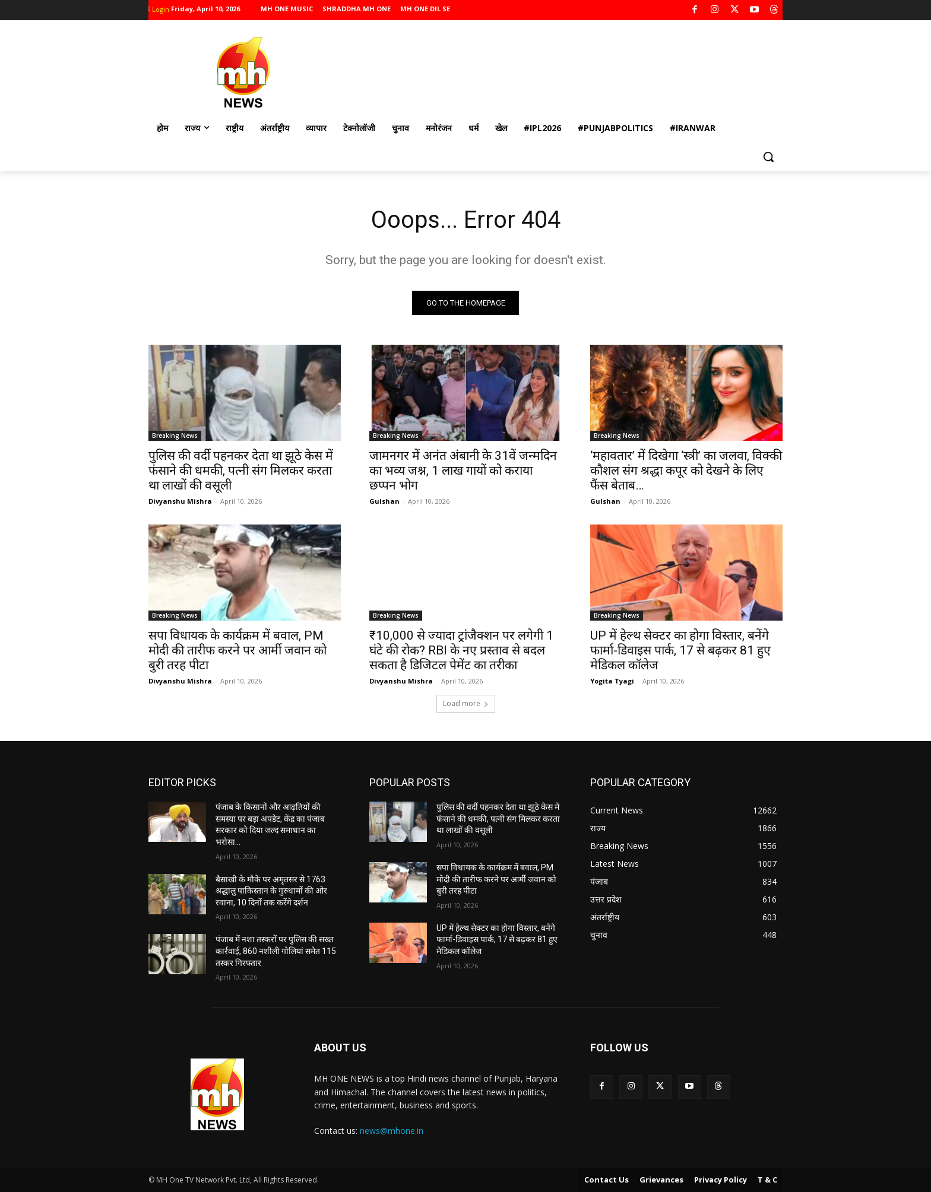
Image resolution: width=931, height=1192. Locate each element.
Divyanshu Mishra (180, 501)
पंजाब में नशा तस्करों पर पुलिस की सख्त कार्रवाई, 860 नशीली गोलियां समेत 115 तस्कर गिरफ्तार (276, 951)
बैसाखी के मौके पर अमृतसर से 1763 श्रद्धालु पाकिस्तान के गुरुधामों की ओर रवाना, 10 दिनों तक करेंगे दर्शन (271, 891)
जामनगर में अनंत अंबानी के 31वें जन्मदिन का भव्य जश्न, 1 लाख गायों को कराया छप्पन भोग (463, 471)
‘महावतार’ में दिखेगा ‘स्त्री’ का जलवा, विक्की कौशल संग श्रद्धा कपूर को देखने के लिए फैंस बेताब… (686, 471)
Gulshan (384, 501)
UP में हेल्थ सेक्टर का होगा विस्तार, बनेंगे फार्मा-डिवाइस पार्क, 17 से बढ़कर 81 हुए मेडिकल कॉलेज (680, 651)
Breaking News (175, 436)
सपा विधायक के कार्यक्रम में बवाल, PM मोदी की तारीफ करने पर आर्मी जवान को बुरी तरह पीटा (237, 651)
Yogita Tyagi (612, 681)
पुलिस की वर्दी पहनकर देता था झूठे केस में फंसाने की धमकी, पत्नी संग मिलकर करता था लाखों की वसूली (240, 471)
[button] (768, 156)
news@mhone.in (391, 1131)
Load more (466, 704)
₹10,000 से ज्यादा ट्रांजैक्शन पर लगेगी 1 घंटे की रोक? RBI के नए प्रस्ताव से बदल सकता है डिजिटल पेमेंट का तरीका (461, 651)
